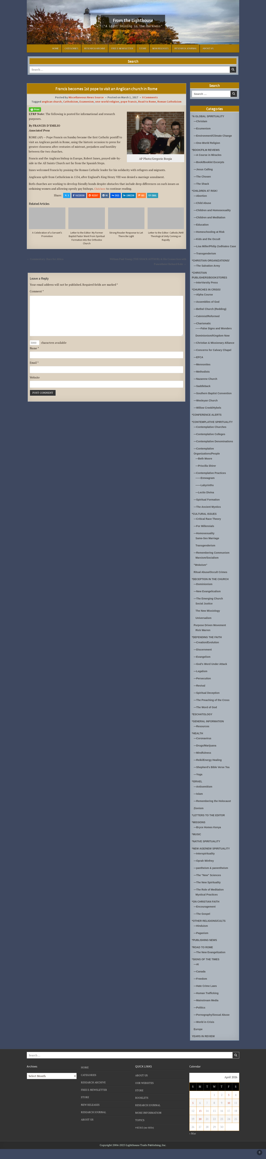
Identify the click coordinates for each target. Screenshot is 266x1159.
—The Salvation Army (208, 270)
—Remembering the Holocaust (214, 810)
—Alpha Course (204, 299)
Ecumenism (86, 101)
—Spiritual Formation (208, 509)
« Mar (192, 1143)
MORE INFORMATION (149, 1122)
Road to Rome (147, 101)
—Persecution (203, 688)
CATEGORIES (71, 48)
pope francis (129, 101)
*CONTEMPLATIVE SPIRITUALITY (214, 431)
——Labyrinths (205, 495)
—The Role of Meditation (210, 899)
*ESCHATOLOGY (203, 724)
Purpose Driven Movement (211, 635)
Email (153, 195)
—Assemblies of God (208, 306)
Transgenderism (206, 555)
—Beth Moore (205, 468)
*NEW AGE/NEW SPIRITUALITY (212, 858)
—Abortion (201, 195)
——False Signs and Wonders (215, 333)
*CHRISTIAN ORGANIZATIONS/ (212, 265)
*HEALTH (198, 743)
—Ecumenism (203, 128)
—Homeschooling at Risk (210, 231)
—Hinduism (201, 935)
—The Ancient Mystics (208, 516)
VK (105, 195)
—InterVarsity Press (207, 287)
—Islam (199, 803)
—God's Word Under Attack (212, 673)
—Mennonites (203, 374)
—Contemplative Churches (211, 436)
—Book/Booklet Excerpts (210, 162)
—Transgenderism (206, 258)
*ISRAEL (197, 791)
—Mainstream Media (207, 1010)
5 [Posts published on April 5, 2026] (193, 1113)
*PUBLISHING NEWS (205, 950)
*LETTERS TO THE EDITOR (210, 825)
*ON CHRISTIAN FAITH (207, 911)
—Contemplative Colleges (211, 444)
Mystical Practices (208, 904)
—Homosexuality (205, 543)
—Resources (202, 736)
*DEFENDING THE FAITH (208, 647)
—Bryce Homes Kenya (208, 837)
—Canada (200, 981)
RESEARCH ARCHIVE (94, 48)
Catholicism (70, 101)
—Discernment (203, 659)
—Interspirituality (205, 863)
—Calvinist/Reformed (208, 321)
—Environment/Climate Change (214, 135)
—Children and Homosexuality (214, 210)
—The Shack (202, 183)
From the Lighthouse (133, 19)
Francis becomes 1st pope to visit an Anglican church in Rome (106, 88)
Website (35, 381)
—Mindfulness (203, 762)
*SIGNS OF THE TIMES (207, 969)
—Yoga (198, 784)
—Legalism (201, 681)
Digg (115, 195)
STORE (142, 48)
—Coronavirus (203, 748)
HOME (55, 48)
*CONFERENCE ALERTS (208, 424)
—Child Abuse (203, 203)
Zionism (199, 818)
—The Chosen (203, 176)
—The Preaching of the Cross (213, 710)
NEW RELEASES (160, 48)
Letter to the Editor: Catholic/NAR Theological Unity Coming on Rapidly (166, 236)
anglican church (52, 101)
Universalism (204, 627)
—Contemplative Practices (211, 482)
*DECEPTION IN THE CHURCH (212, 589)
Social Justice (205, 613)
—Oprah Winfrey (205, 870)
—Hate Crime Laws (206, 995)
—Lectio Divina (206, 502)
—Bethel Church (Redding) (211, 313)
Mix (141, 195)
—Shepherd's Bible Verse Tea (213, 777)
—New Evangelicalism (208, 601)
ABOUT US (208, 48)
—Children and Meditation (211, 217)
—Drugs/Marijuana (206, 755)
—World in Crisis (205, 1031)
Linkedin (128, 195)
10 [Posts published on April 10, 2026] (228, 1113)
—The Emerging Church (210, 608)
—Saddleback (203, 396)
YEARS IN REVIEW (204, 1046)
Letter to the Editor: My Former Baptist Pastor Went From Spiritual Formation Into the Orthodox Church (87, 238)
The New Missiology (209, 620)
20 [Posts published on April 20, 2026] (200, 1129)
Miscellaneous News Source (86, 97)
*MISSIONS (199, 832)
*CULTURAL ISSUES (205, 523)
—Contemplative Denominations (215, 451)
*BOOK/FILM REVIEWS (207, 149)
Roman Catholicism (169, 101)
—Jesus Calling (204, 169)
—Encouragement (205, 916)
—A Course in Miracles (209, 154)
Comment (37, 292)
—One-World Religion (208, 142)
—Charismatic (203, 328)
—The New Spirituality (208, 892)
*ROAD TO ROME (203, 957)
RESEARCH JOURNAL (186, 48)
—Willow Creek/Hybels (209, 417)
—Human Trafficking (207, 1003)
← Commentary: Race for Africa (47, 260)
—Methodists (202, 381)
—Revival (200, 695)
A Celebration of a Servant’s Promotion (47, 235)
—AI (196, 974)
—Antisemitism (204, 796)
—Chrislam (201, 121)
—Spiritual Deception (208, 702)
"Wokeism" (201, 574)
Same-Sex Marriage (208, 548)
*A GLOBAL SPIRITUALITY (209, 116)
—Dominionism (204, 594)
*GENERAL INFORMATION (209, 731)
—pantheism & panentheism (212, 877)
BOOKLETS (142, 1107)
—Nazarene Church (206, 388)
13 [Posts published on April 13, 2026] (200, 1121)
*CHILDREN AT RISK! (206, 190)
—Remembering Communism (213, 562)
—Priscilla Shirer (207, 475)
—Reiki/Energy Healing (209, 769)
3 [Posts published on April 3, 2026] (228, 1105)
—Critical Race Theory (208, 528)
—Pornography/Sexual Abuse (213, 1024)
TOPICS (140, 1130)
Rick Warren (204, 640)
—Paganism (202, 943)
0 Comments (150, 97)
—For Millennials (205, 536)
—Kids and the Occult (208, 239)
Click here (100, 188)
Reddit (93, 195)
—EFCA (199, 367)
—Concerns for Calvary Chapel (214, 359)
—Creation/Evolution (207, 652)
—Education (202, 224)
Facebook (79, 195)
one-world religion (107, 101)
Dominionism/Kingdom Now (214, 340)
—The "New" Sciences (208, 885)
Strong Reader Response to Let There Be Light (126, 235)
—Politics (200, 1017)
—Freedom (201, 988)
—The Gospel (203, 923)
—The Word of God (206, 717)
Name (34, 351)
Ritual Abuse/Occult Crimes (212, 582)
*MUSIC (197, 844)
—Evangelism (203, 666)
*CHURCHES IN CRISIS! (207, 294)
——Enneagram (206, 487)
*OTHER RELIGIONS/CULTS (210, 930)
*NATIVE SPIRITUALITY (207, 851)
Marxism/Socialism (208, 567)
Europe (198, 1039)
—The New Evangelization (211, 962)
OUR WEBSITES (145, 1093)
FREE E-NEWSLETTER (122, 48)
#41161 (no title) (145, 1137)
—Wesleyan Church (207, 410)
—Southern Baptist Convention (214, 403)
